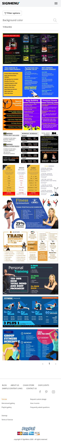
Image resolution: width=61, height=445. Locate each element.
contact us (31, 388)
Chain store (28, 385)
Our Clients (43, 385)
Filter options (12, 13)
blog (4, 385)
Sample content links (12, 388)
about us (15, 385)
